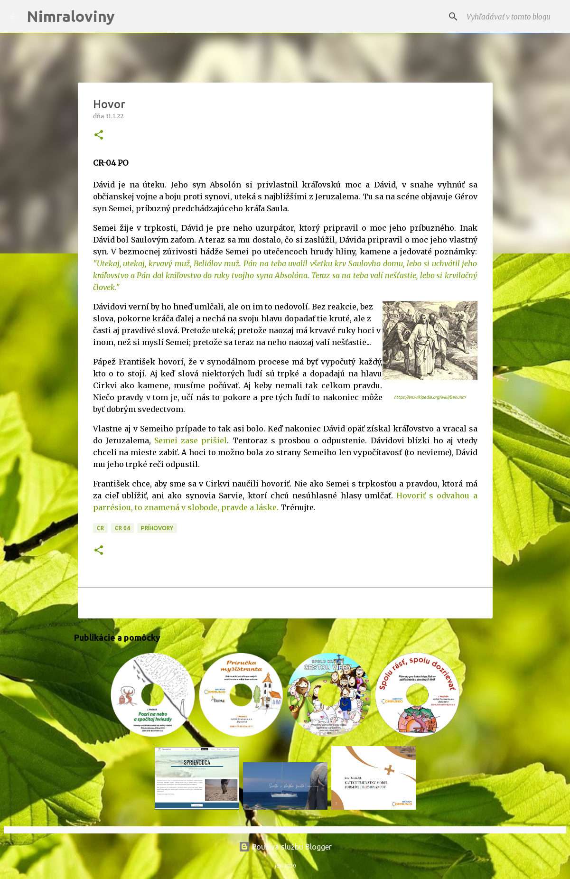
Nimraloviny (71, 16)
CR (100, 528)
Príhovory (157, 528)
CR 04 (122, 528)
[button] (98, 135)
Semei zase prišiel (190, 440)
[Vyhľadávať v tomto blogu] (512, 16)
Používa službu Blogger (285, 846)
